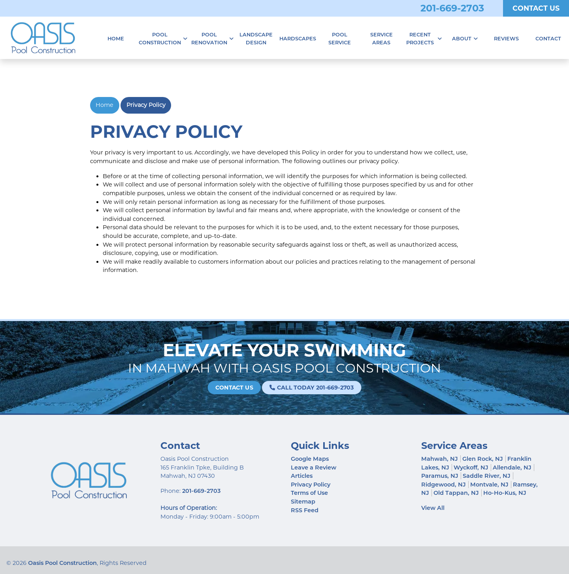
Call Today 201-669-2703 (303, 387)
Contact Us (536, 8)
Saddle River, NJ (487, 475)
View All (433, 507)
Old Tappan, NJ (456, 492)
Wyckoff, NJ (471, 467)
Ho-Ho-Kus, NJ (504, 492)
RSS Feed (304, 510)
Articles (302, 475)
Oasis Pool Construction (62, 562)
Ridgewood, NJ (443, 484)
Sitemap (303, 501)
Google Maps (310, 458)
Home (104, 104)
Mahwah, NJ (439, 458)
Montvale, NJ (489, 484)
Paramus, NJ (439, 475)
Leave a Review (313, 467)
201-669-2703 (452, 8)
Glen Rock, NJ (482, 458)
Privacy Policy (146, 104)
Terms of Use (309, 492)
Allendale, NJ (512, 467)
